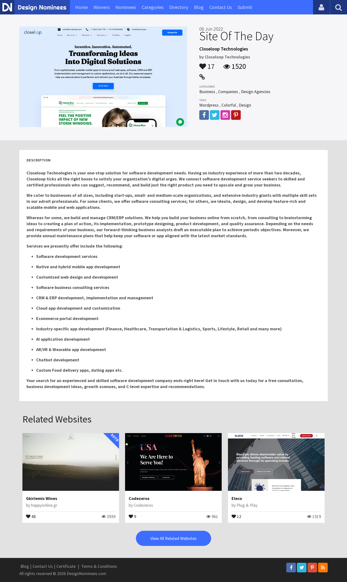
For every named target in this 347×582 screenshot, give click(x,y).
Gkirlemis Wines (41, 498)
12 (236, 516)
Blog (199, 7)
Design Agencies (255, 91)
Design (245, 105)
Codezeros (139, 498)
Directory (178, 7)
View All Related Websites (173, 538)
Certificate (66, 566)
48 (31, 516)
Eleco (237, 498)
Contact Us (220, 7)
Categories (152, 7)
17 (207, 64)
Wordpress (209, 105)
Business (207, 91)
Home (81, 7)
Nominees (125, 7)
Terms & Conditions (99, 566)
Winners (101, 7)
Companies (228, 91)
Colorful (228, 105)
